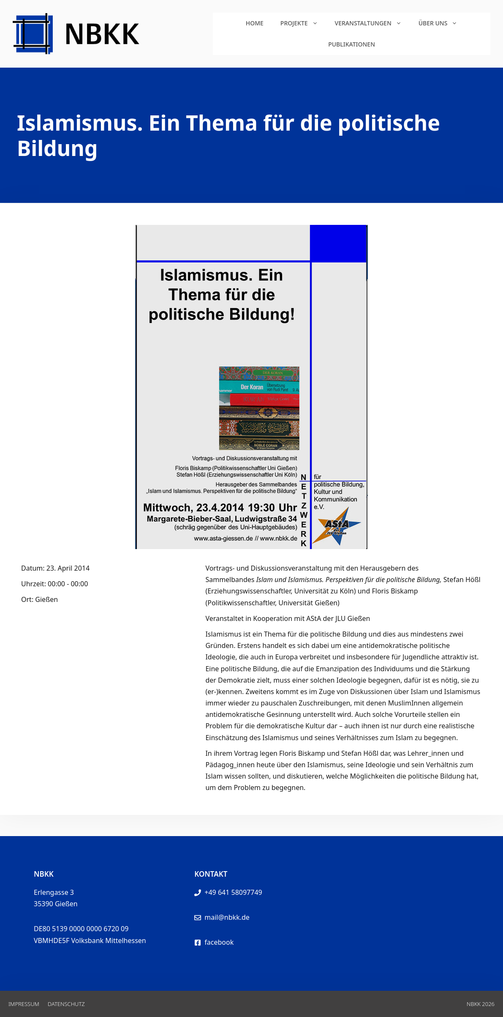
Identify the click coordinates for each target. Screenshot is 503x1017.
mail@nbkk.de (227, 917)
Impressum (23, 1004)
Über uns (442, 23)
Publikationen (351, 44)
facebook (219, 942)
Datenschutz (66, 1004)
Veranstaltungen (372, 23)
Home (255, 23)
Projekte (303, 23)
